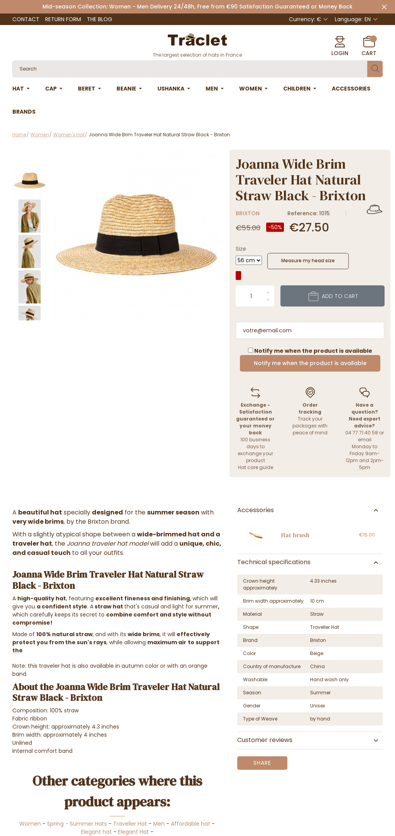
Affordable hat (190, 824)
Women (30, 824)
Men (159, 824)
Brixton (248, 213)
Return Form (63, 19)
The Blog (99, 19)
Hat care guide (255, 467)
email (364, 439)
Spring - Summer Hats (77, 824)
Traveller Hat (130, 824)
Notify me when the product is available (310, 363)
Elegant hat (96, 832)
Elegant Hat (133, 832)
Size (241, 249)
